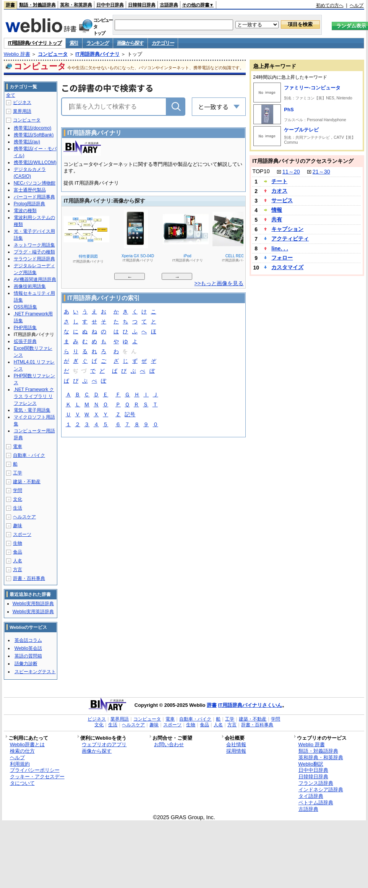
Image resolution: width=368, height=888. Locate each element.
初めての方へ (330, 5)
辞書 (10, 5)
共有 (276, 219)
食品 (17, 552)
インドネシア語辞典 (320, 789)
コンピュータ (53, 54)
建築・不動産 (27, 481)
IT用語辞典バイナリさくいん (250, 705)
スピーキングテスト (35, 671)
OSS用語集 (25, 307)
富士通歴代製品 (30, 190)
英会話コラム (28, 640)
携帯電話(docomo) (33, 128)
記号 (130, 415)
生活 (17, 508)
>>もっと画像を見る (219, 283)
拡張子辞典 (25, 341)
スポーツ (22, 534)
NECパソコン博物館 (34, 183)
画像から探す (130, 43)
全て (10, 95)
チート (279, 181)
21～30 (321, 172)
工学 (17, 473)
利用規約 (20, 764)
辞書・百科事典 (29, 578)
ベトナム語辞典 (315, 802)
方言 (17, 569)
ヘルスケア (24, 516)
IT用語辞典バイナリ (97, 54)
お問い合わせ (169, 744)
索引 (74, 43)
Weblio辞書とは (27, 744)
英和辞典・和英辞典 (320, 757)
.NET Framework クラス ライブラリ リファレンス (34, 396)
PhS (288, 109)
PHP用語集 (25, 327)
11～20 (291, 172)
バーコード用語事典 (34, 197)
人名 (17, 560)
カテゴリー (163, 43)
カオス (279, 191)
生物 (17, 543)
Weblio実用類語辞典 (33, 603)
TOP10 (260, 171)
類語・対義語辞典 (37, 5)
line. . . (279, 248)
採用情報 (236, 751)
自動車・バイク (29, 455)
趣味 (17, 525)
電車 (17, 446)
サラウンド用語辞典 (34, 258)
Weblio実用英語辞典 (33, 611)
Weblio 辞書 (17, 54)
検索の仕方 (22, 751)
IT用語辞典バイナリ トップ (35, 43)
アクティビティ (290, 238)
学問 (17, 490)
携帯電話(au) (27, 141)
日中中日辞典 (110, 5)
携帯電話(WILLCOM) (35, 162)
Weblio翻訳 (310, 764)
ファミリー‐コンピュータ (312, 88)
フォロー (282, 258)
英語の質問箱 (28, 656)
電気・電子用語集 (32, 410)
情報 (276, 210)
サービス (282, 200)
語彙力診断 (26, 663)
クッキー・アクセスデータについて (37, 780)
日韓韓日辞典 (142, 5)
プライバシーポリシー (35, 770)
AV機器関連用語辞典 (35, 279)
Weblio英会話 (28, 648)
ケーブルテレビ (301, 130)
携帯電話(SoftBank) (34, 135)
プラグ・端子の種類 (34, 252)
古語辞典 (169, 5)
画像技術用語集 (30, 286)
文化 (17, 499)
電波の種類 (25, 210)
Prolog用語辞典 (29, 203)
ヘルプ (356, 5)
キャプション (287, 229)
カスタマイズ (287, 267)
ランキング (97, 43)
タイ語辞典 (310, 796)
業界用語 (22, 111)
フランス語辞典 (315, 783)
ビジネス (22, 102)
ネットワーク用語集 (34, 245)
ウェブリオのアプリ (104, 744)
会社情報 (236, 744)
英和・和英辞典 (76, 5)
